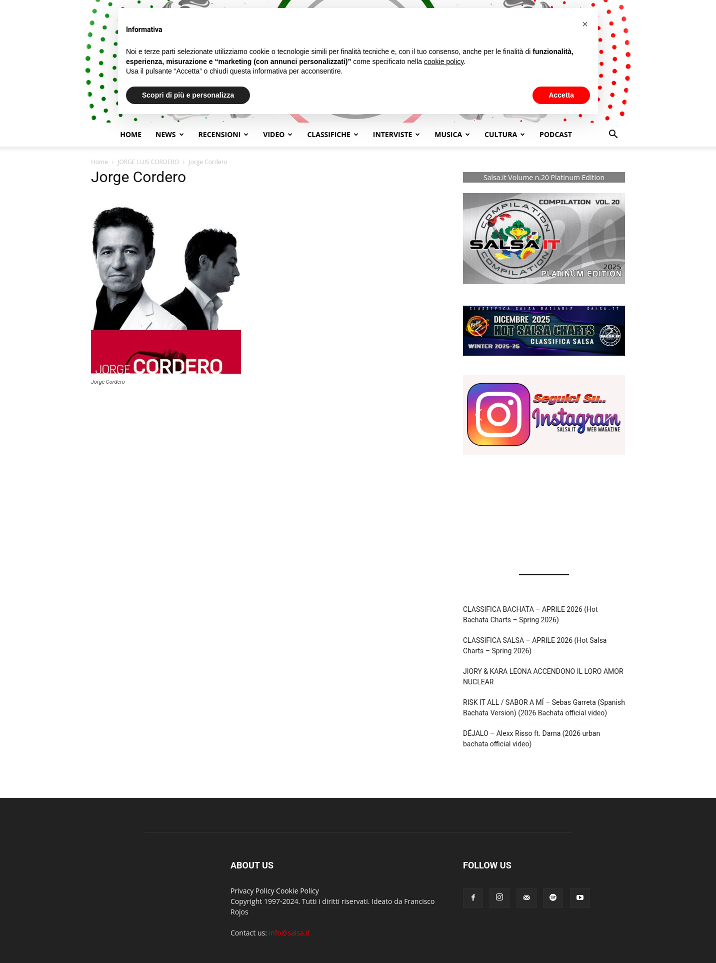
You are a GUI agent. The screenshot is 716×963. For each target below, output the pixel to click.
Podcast (556, 134)
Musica (452, 134)
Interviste (396, 134)
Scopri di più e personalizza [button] (188, 95)
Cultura (504, 134)
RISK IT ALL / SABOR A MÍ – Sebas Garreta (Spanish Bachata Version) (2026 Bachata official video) (544, 707)
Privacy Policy (252, 890)
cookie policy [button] (444, 62)
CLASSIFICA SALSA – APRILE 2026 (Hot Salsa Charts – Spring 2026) (534, 645)
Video (277, 134)
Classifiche (332, 134)
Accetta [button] (561, 95)
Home (131, 134)
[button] (613, 135)
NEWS (170, 134)
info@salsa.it (289, 932)
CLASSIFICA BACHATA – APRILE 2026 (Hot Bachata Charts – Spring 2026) (530, 614)
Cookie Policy (297, 890)
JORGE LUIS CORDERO (148, 162)
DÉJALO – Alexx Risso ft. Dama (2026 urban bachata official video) (531, 738)
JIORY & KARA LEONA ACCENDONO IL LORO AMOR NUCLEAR (543, 676)
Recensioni (223, 134)
